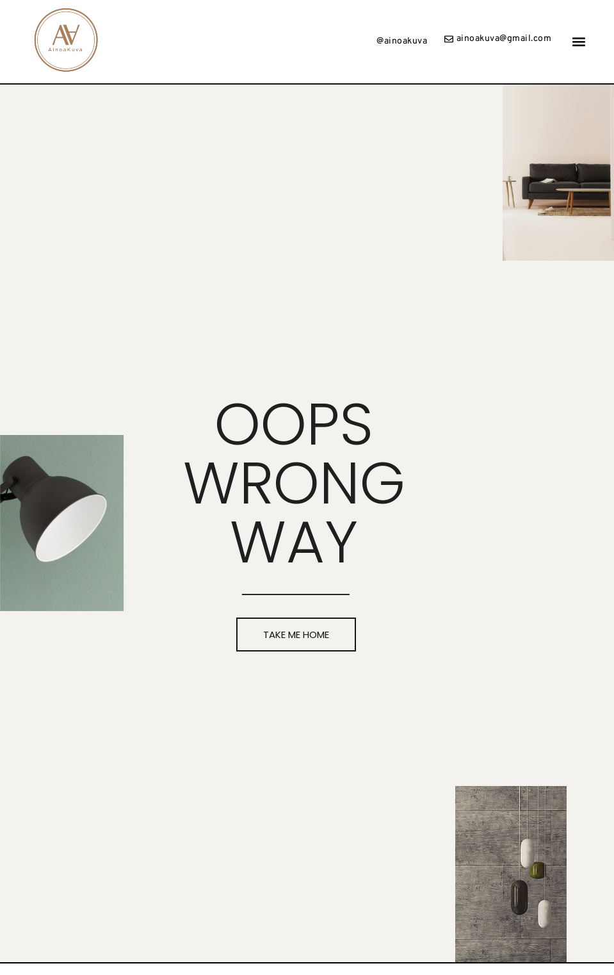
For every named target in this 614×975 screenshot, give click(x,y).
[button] (579, 42)
